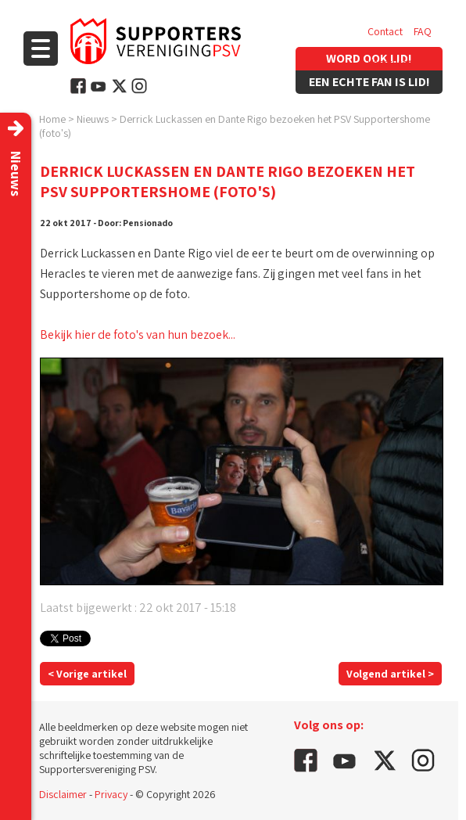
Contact (385, 31)
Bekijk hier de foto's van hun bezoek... (137, 334)
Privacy (111, 794)
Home (52, 119)
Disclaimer (63, 794)
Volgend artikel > (390, 674)
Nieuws (93, 119)
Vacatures (389, 63)
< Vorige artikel (87, 674)
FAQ (423, 31)
